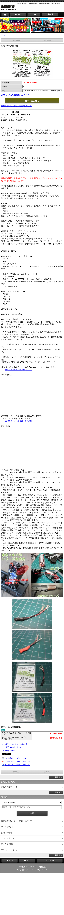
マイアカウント (7, 827)
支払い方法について (9, 838)
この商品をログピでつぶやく (16, 758)
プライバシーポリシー (10, 850)
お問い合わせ (6, 833)
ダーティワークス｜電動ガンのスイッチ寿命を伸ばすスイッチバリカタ (38, 4)
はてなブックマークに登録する (17, 765)
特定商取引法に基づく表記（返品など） (17, 821)
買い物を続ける (8, 750)
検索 (33, 14)
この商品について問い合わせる (14, 744)
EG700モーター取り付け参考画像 (18, 421)
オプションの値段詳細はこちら (15, 95)
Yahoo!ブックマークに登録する (17, 761)
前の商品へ (16, 40)
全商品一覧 (50, 14)
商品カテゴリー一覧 (9, 787)
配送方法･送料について (10, 844)
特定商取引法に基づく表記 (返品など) (16, 106)
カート (18, 14)
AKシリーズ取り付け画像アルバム (18, 370)
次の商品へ (47, 40)
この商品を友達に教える (12, 747)
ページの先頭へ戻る (56, 777)
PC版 (43, 867)
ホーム (3, 35)
